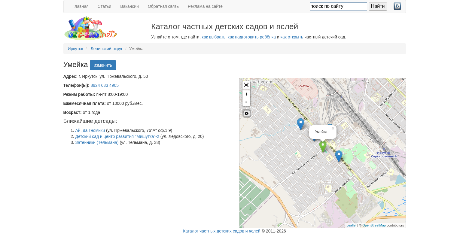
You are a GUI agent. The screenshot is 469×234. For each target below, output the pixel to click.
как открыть (292, 37)
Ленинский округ (107, 48)
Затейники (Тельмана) (97, 142)
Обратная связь (163, 6)
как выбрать (214, 37)
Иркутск (75, 48)
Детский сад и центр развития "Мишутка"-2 (117, 136)
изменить (103, 65)
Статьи (104, 6)
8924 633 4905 (105, 85)
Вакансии (129, 6)
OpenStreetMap (374, 225)
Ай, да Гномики (90, 130)
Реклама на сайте (205, 6)
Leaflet (351, 225)
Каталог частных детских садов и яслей (221, 231)
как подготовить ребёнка (252, 37)
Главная (81, 6)
